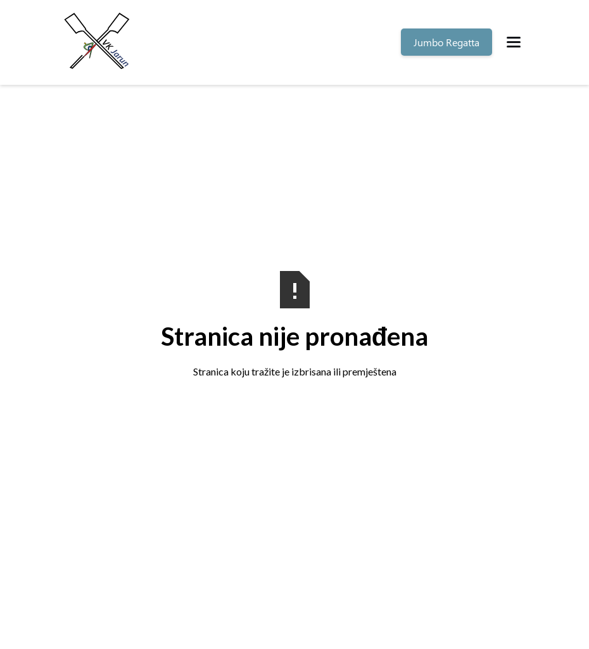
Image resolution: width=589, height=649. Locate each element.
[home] (99, 42)
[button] (513, 42)
